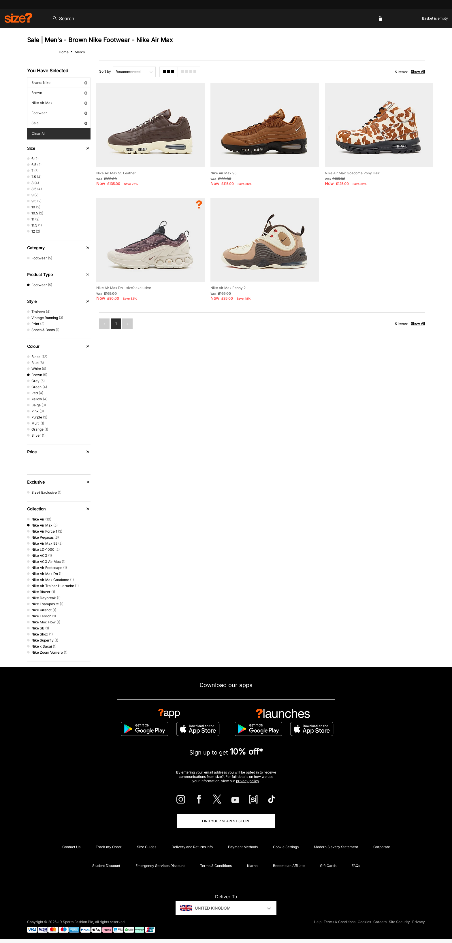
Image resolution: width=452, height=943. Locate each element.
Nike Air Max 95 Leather (116, 173)
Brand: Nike (59, 82)
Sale (59, 123)
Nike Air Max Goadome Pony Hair (352, 173)
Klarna (252, 865)
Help (317, 922)
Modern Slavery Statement (336, 847)
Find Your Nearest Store (226, 821)
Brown (59, 92)
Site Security (399, 922)
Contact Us (71, 847)
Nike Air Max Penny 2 (228, 288)
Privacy (418, 922)
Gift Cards (328, 865)
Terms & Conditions (216, 865)
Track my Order (109, 847)
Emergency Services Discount (160, 865)
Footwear (59, 113)
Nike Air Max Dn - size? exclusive (123, 288)
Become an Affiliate (289, 865)
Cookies (364, 922)
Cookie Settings (286, 847)
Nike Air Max (59, 103)
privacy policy (247, 781)
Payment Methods (243, 847)
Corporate (381, 847)
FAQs (356, 865)
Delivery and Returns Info (192, 847)
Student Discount (106, 865)
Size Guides (146, 847)
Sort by (105, 71)
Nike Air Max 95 (223, 173)
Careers (380, 922)
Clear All (39, 133)
